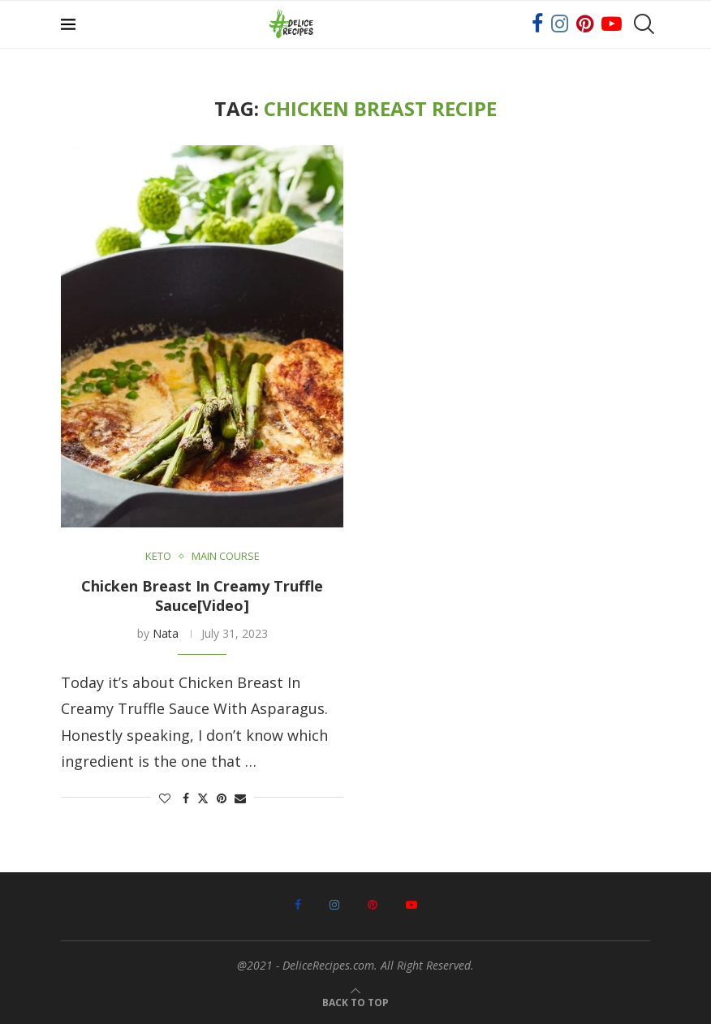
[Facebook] (537, 24)
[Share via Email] (240, 798)
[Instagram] (559, 24)
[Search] (642, 24)
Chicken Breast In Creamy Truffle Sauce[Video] (202, 595)
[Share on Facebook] (186, 798)
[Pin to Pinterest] (221, 798)
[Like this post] (164, 798)
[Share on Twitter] (203, 798)
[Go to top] (355, 1000)
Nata (166, 633)
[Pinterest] (584, 24)
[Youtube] (611, 24)
